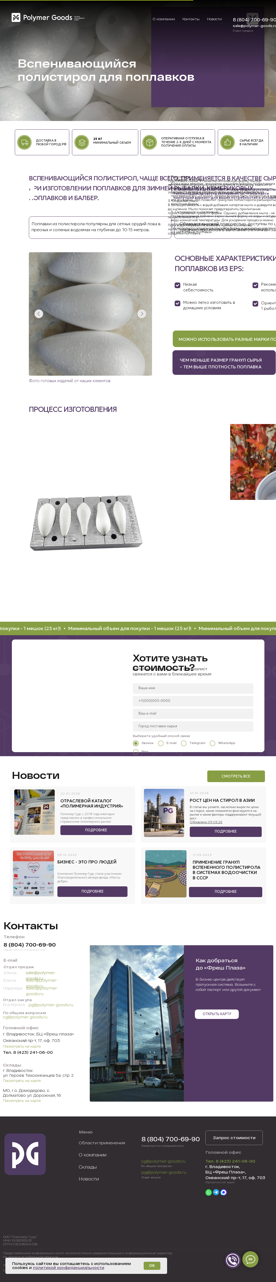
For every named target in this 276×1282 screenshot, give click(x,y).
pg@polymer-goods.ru (51, 1004)
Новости (89, 1178)
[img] (49, 18)
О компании (92, 1154)
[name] (193, 688)
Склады (88, 1166)
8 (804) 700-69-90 (30, 944)
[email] (193, 714)
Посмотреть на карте (22, 1046)
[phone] (193, 701)
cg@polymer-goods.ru (25, 1017)
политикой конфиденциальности (68, 1267)
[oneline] (193, 726)
